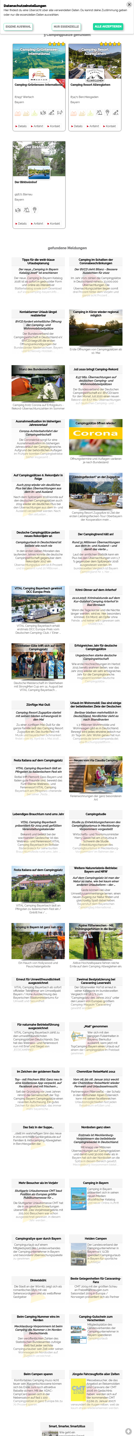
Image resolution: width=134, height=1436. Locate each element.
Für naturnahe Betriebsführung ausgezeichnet (38, 1026)
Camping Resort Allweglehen (95, 51)
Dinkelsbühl (38, 1280)
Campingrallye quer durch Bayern (38, 1238)
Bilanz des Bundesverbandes (38, 369)
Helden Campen (96, 1238)
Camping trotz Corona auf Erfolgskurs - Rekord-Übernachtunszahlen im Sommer (38, 406)
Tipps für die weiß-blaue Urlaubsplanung (38, 261)
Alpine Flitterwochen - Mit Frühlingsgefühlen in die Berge (96, 927)
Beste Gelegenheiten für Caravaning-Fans (95, 1280)
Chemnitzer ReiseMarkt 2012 (96, 1071)
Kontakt (55, 126)
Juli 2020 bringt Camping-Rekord (96, 369)
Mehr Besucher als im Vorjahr (38, 1183)
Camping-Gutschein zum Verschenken (96, 1318)
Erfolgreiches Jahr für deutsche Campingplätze (96, 647)
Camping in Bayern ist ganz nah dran (38, 927)
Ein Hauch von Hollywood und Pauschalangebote (38, 964)
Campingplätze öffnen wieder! (96, 423)
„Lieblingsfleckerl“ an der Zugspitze (96, 477)
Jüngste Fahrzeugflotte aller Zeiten (96, 1374)
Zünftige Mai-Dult (38, 704)
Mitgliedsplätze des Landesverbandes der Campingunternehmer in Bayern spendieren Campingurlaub (95, 1331)
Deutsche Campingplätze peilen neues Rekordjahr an (38, 534)
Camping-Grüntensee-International (39, 51)
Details (22, 126)
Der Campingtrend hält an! (96, 534)
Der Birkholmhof (39, 147)
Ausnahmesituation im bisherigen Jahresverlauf (38, 423)
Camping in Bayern (96, 1183)
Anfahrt (38, 126)
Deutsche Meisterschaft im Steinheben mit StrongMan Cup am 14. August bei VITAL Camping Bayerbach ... (38, 686)
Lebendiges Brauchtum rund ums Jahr (38, 814)
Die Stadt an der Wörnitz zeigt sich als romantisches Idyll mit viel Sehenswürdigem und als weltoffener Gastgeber (37, 1292)
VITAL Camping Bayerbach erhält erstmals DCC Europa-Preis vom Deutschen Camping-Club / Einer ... (38, 629)
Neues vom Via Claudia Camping (96, 760)
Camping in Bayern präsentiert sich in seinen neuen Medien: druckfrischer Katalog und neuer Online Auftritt (95, 1196)
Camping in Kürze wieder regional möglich (96, 313)
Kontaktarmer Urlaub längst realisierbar (38, 313)
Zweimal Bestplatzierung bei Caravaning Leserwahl (96, 981)
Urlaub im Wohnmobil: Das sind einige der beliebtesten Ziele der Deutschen (95, 704)
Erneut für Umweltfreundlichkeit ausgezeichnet (38, 981)
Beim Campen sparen (38, 1374)
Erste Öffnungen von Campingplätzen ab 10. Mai (96, 351)
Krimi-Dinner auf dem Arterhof (95, 590)
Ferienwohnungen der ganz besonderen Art (95, 797)
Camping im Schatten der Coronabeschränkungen (96, 261)
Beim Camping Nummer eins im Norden (38, 1318)
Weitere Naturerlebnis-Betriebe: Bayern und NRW (96, 869)
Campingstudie (96, 814)
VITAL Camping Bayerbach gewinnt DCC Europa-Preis (38, 590)
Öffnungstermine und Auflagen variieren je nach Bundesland (95, 460)
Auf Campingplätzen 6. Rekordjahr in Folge (38, 477)
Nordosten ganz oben (95, 1127)
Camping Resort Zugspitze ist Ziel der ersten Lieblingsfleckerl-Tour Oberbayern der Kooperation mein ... (95, 516)
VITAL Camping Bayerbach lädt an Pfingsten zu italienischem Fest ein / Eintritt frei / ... (38, 909)
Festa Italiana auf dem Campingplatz (38, 760)
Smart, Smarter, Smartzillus (67, 1426)
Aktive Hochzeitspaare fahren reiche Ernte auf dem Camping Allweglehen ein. (96, 964)
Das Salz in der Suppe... (38, 1127)
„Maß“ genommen (96, 1026)
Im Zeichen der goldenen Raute (38, 1071)
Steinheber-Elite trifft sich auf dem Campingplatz (38, 647)
